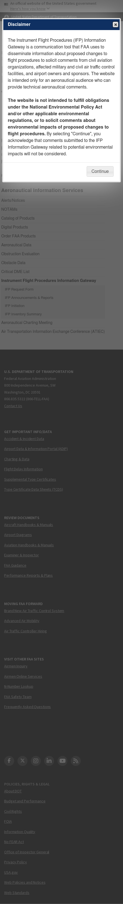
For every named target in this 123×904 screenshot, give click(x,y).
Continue (100, 171)
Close (115, 24)
